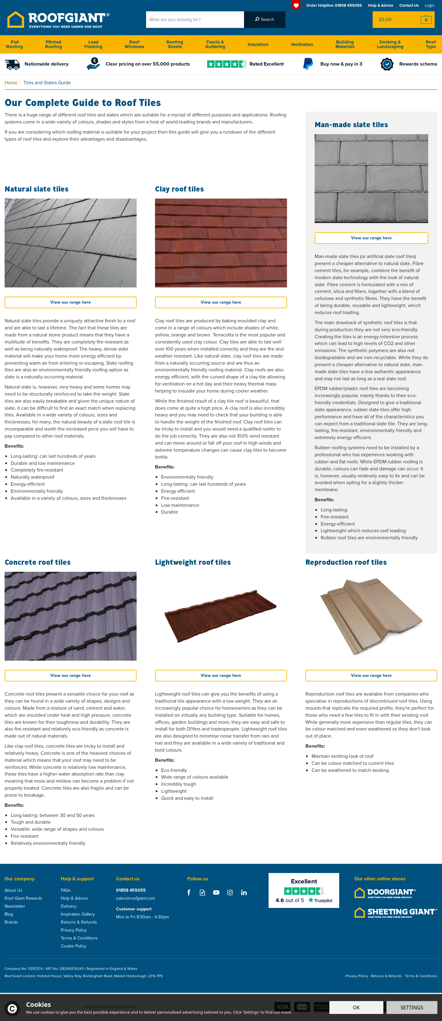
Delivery (68, 906)
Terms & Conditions (79, 938)
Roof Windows (134, 44)
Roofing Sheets (174, 44)
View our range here (70, 302)
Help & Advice (74, 898)
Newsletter (15, 906)
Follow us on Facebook (188, 892)
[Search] (195, 19)
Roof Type (431, 44)
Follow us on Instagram (230, 892)
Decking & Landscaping (390, 44)
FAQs (66, 890)
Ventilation (302, 44)
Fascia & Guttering (215, 44)
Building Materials (345, 44)
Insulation (258, 44)
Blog (9, 914)
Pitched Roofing (53, 44)
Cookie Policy (73, 946)
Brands (11, 922)
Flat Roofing (14, 44)
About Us (13, 890)
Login (429, 5)
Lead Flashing (93, 44)
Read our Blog (202, 892)
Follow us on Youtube (216, 892)
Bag (391, 19)
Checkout (422, 19)
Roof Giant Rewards (23, 898)
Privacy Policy (74, 930)
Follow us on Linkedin (244, 892)
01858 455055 (131, 890)
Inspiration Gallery (78, 914)
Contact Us (409, 5)
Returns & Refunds (79, 922)
